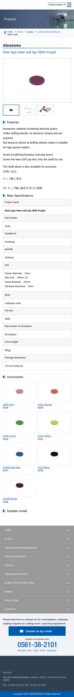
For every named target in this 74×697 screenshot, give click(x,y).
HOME (10, 32)
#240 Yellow (44, 435)
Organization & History (16, 574)
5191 (14, 171)
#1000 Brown (10, 498)
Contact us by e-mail (39, 631)
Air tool (20, 32)
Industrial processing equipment (21, 547)
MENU (69, 5)
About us (9, 565)
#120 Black (44, 467)
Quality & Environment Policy (19, 582)
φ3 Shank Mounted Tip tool (48, 32)
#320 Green (9, 435)
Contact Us (10, 609)
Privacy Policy (12, 600)
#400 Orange (45, 404)
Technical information (15, 556)
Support (9, 591)
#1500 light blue (11, 467)
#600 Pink (8, 404)
